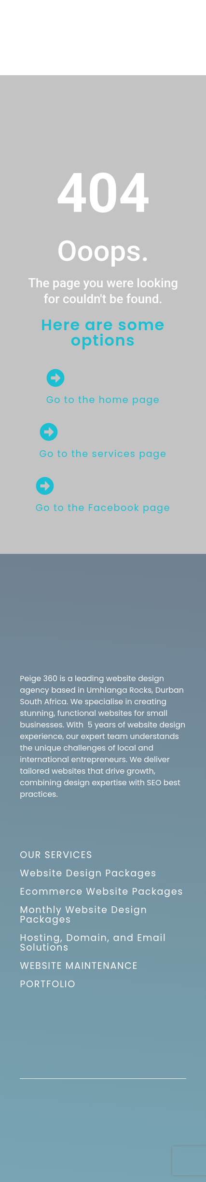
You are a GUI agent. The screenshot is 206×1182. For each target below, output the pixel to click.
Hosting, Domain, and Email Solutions (93, 942)
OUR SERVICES (56, 854)
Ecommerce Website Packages (101, 891)
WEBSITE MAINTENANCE (79, 965)
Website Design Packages (88, 873)
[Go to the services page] (49, 432)
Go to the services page (103, 453)
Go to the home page (103, 399)
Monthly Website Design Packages (83, 914)
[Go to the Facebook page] (45, 486)
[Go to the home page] (55, 378)
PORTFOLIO (47, 984)
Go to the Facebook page (103, 507)
